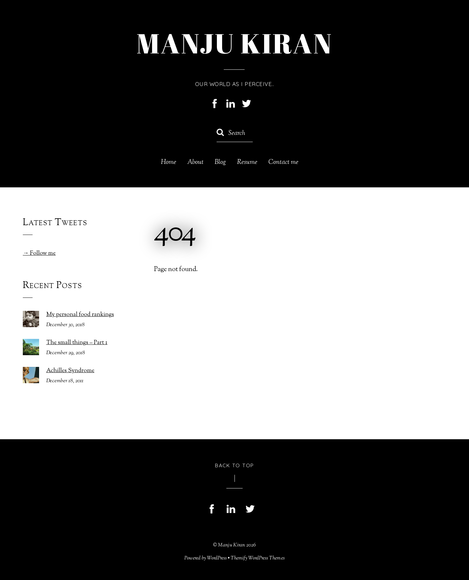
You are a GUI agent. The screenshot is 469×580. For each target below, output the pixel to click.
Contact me (283, 162)
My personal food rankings (80, 315)
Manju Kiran (231, 545)
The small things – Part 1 (76, 343)
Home (168, 162)
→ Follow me (39, 253)
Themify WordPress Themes (258, 558)
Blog (220, 162)
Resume (247, 162)
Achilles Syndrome (70, 371)
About (195, 162)
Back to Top (234, 465)
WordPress (217, 558)
